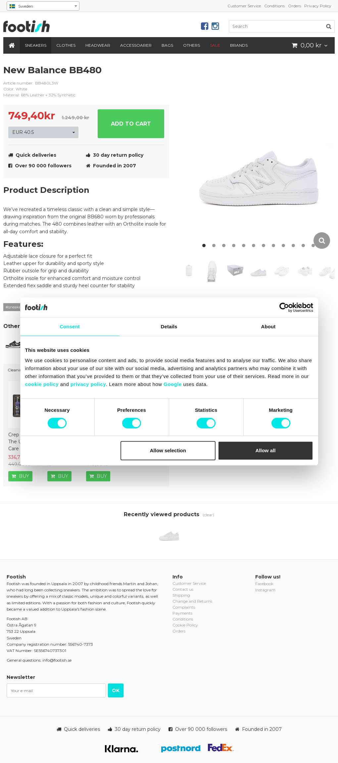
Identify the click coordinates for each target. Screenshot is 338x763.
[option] (260, 157)
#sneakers (15, 307)
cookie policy (42, 384)
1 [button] (204, 245)
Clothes (65, 45)
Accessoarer (136, 45)
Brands (239, 45)
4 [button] (233, 245)
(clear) (208, 514)
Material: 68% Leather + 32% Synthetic (39, 94)
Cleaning (16, 369)
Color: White (15, 88)
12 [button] (313, 245)
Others (191, 45)
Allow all (266, 450)
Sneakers (35, 45)
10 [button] (293, 245)
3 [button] (223, 245)
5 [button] (243, 245)
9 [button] (283, 245)
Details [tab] (169, 326)
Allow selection (168, 450)
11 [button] (303, 245)
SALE (215, 45)
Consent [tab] (70, 326)
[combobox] (43, 6)
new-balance (159, 75)
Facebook (264, 583)
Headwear (97, 45)
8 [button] (273, 245)
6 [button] (253, 245)
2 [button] (214, 245)
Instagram (265, 589)
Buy (20, 476)
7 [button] (263, 245)
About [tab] (268, 326)
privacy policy (88, 384)
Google (173, 384)
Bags (167, 45)
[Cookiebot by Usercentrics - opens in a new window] (284, 307)
